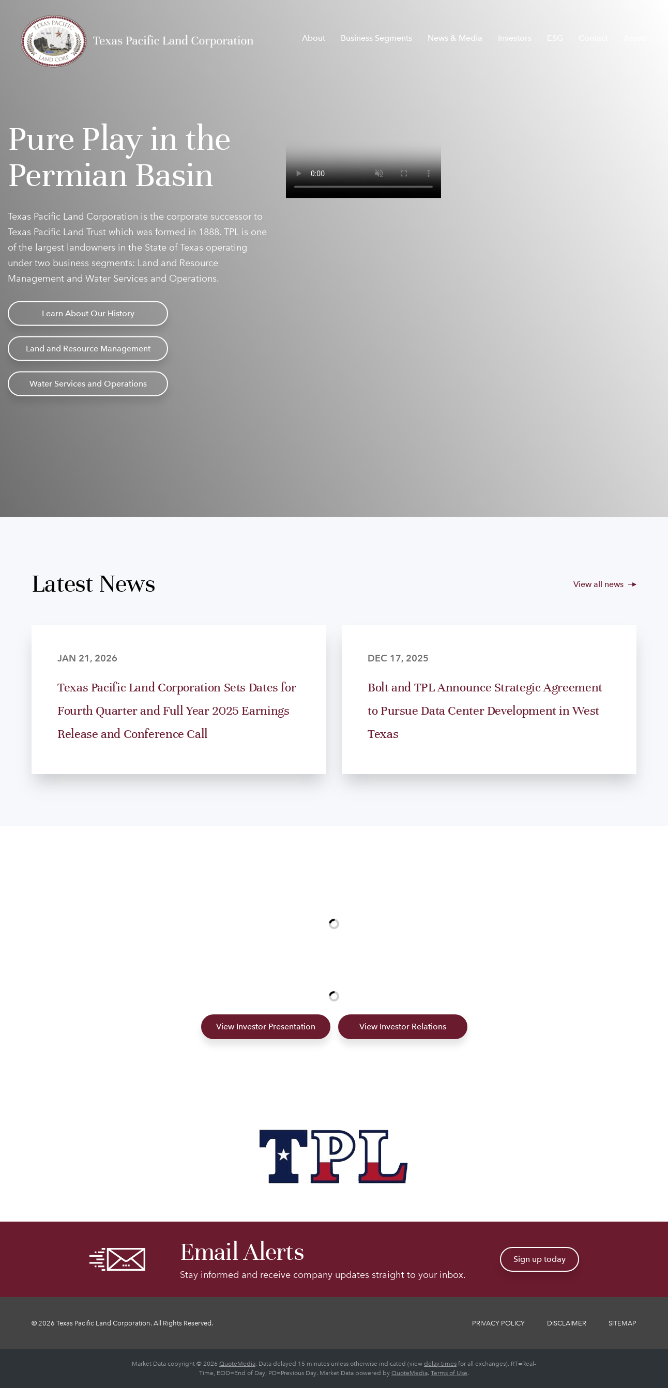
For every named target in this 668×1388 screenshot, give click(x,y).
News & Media (455, 38)
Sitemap (622, 1323)
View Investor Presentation (265, 1026)
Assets (635, 38)
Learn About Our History (88, 313)
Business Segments (376, 38)
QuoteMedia (237, 1363)
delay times (440, 1363)
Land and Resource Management (88, 348)
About (313, 38)
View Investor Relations (402, 1026)
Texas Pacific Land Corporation (103, 1323)
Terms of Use (449, 1373)
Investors (515, 38)
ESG (555, 38)
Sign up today (539, 1259)
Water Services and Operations (88, 384)
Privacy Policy (498, 1323)
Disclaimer (566, 1323)
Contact (593, 38)
